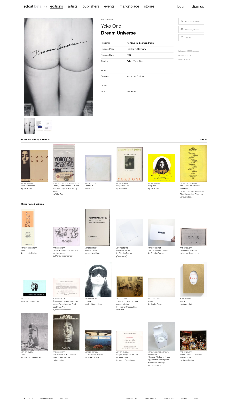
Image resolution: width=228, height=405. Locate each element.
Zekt (23, 251)
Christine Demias (125, 253)
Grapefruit (89, 186)
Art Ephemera (107, 19)
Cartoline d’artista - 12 (30, 302)
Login (182, 7)
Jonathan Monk (91, 251)
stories (149, 7)
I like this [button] (185, 38)
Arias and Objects (28, 186)
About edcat (28, 399)
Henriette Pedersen (31, 253)
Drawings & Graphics (188, 251)
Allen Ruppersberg (94, 304)
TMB (23, 355)
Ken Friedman (197, 194)
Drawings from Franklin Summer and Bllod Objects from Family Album (66, 189)
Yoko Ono (111, 26)
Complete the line (123, 251)
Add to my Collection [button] (190, 21)
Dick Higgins (185, 194)
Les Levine (59, 361)
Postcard (141, 77)
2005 (129, 55)
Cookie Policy (168, 399)
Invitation (131, 77)
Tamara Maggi (93, 358)
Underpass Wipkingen (93, 355)
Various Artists (185, 197)
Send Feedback (46, 399)
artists (73, 7)
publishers (90, 7)
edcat (189, 56)
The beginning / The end (158, 251)
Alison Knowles (188, 192)
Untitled (88, 302)
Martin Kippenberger (63, 256)
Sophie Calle (187, 304)
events (109, 7)
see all (203, 140)
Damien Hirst (156, 366)
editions (56, 7)
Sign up (198, 7)
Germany (141, 49)
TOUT (182, 302)
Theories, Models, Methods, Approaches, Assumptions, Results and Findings (159, 360)
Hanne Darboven (189, 361)
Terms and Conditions (189, 399)
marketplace (129, 7)
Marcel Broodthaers (190, 253)
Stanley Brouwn (157, 304)
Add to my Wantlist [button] (190, 30)
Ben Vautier (199, 192)
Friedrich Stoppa (125, 307)
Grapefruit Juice (122, 186)
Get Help (64, 399)
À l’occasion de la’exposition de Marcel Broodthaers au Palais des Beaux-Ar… (65, 304)
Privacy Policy (150, 399)
